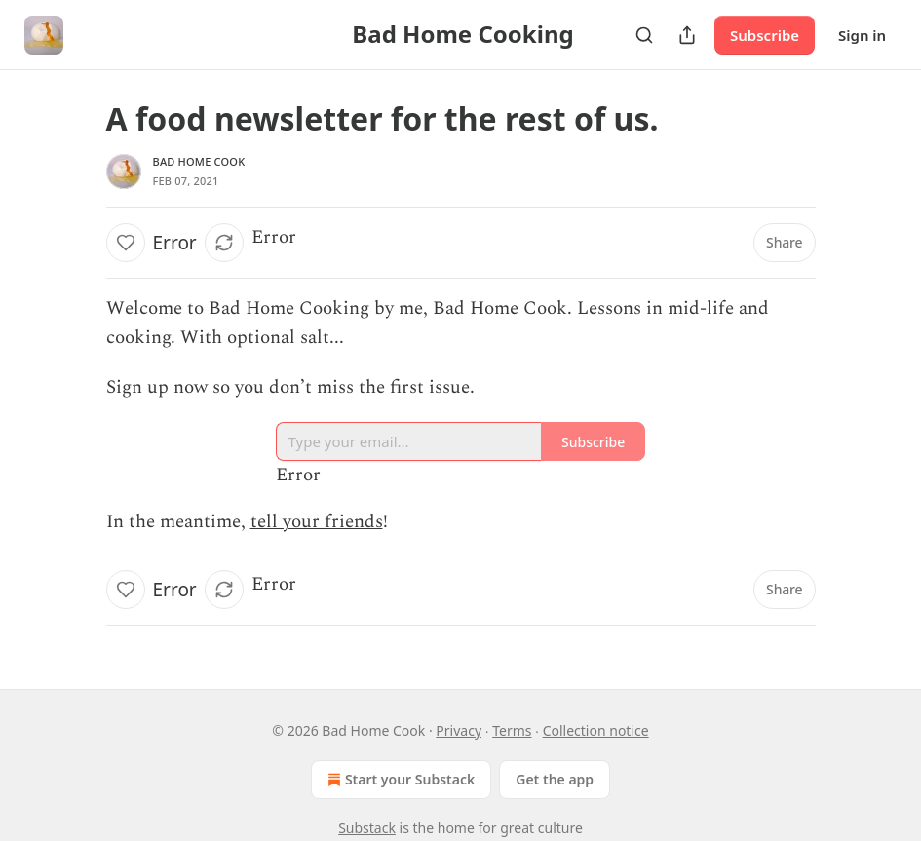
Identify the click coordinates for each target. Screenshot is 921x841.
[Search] (644, 35)
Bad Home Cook (199, 161)
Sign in (862, 35)
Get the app (555, 779)
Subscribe (764, 35)
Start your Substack (399, 779)
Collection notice (596, 730)
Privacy (458, 730)
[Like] (125, 242)
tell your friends (316, 522)
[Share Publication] (687, 35)
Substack (367, 828)
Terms (511, 730)
